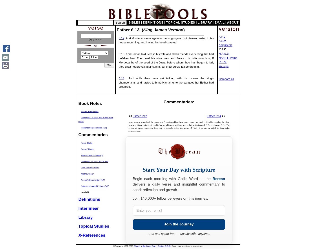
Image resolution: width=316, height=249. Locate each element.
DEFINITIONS (153, 22)
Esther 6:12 (140, 116)
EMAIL (219, 22)
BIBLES (134, 22)
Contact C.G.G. (164, 246)
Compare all (226, 79)
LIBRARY (205, 22)
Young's (224, 66)
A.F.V (222, 36)
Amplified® (225, 45)
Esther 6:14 (214, 116)
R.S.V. (223, 62)
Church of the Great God (144, 246)
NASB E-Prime (228, 57)
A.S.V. (222, 41)
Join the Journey (179, 224)
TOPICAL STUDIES (180, 22)
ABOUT (232, 22)
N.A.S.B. (224, 53)
